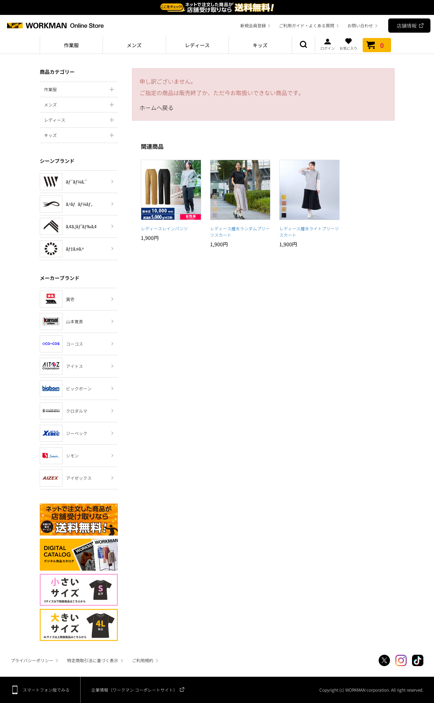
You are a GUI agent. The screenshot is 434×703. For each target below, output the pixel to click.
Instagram (401, 660)
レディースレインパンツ (164, 228)
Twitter (384, 660)
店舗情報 (407, 25)
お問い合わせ (360, 25)
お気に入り (348, 44)
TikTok (417, 660)
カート (377, 45)
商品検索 (303, 45)
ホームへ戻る (156, 107)
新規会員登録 (253, 25)
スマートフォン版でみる (46, 690)
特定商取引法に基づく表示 (92, 660)
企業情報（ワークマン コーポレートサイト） (134, 690)
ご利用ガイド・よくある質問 (306, 25)
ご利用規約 (142, 660)
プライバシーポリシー (32, 660)
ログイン (327, 44)
